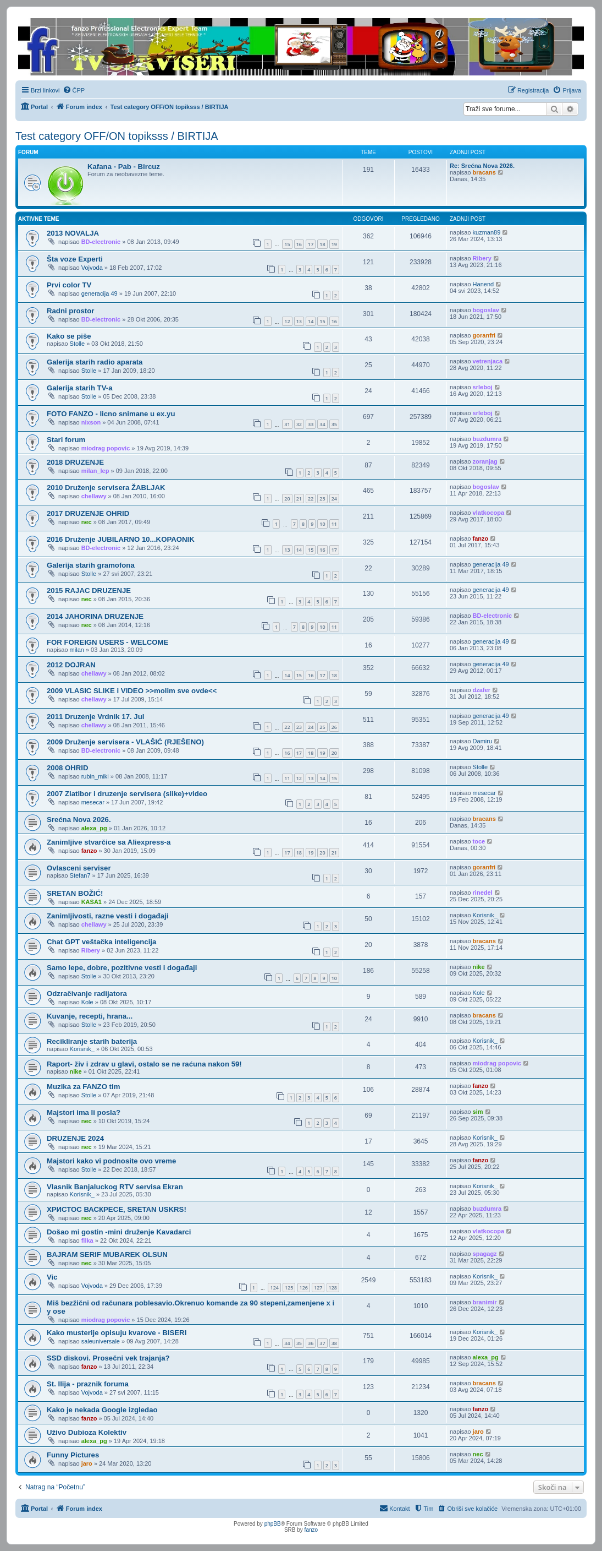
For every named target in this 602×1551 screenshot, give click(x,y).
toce (479, 841)
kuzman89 (487, 232)
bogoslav (486, 310)
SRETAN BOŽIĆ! (75, 893)
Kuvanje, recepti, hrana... (89, 1016)
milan (77, 649)
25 (322, 727)
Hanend (483, 284)
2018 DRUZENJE (75, 462)
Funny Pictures (73, 1455)
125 (289, 1287)
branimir (485, 1302)
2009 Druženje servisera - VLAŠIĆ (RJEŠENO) (125, 742)
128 (333, 1287)
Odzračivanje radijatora (87, 993)
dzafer (481, 690)
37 (322, 1343)
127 (318, 1287)
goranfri (484, 335)
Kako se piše (69, 336)
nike (479, 967)
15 (287, 244)
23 (322, 498)
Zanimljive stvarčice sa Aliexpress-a (108, 842)
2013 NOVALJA (73, 233)
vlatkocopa (488, 512)
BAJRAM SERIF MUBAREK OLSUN (107, 1254)
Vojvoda (92, 267)
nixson (91, 422)
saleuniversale (100, 1341)
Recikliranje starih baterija (92, 1041)
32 (299, 424)
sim (478, 1111)
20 (287, 498)
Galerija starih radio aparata (94, 362)
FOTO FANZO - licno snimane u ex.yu (111, 414)
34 (322, 424)
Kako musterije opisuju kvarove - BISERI (116, 1333)
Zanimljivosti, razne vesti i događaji (107, 916)
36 (310, 1343)
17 (310, 244)
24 (334, 498)
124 (274, 1287)
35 (334, 424)
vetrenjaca (487, 361)
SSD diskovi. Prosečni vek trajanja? (108, 1358)
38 (334, 1343)
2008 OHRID (68, 768)
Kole (87, 1002)
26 (334, 727)
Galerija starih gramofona (91, 565)
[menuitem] (74, 90)
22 (310, 498)
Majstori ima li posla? (83, 1112)
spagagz (485, 1253)
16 (299, 244)
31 (287, 424)
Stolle (77, 343)
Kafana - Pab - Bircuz (123, 166)
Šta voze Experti (75, 259)
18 (322, 244)
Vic (52, 1277)
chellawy (94, 496)
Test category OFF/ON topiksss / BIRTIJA (116, 136)
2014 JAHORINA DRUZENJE (95, 616)
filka (87, 1240)
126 (304, 1287)
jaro (478, 1431)
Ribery (482, 258)
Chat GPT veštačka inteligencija (101, 942)
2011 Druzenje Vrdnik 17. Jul (95, 716)
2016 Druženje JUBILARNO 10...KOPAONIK (121, 539)
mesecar (92, 802)
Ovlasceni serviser (79, 868)
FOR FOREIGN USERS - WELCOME (107, 642)
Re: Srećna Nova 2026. (482, 165)
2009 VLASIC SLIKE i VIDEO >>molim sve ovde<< (132, 691)
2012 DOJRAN (71, 665)
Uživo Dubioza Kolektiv (86, 1432)
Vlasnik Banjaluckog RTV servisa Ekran (115, 1187)
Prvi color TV (69, 285)
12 (287, 321)
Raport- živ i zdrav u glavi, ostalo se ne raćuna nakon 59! (144, 1064)
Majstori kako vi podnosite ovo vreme (111, 1161)
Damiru (482, 741)
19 (334, 244)
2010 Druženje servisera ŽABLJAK (106, 487)
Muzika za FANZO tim (83, 1086)
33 (310, 424)
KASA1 (91, 902)
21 (299, 498)
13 (299, 321)
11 (334, 523)
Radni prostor (70, 311)
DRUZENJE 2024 (75, 1138)
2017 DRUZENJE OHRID (88, 513)
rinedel (483, 892)
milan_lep (95, 470)
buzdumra (487, 439)
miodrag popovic (105, 448)
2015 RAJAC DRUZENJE (89, 590)
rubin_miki (95, 776)
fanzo (481, 538)
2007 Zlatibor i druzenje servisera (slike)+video (127, 794)
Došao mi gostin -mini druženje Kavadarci (119, 1232)
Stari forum (66, 440)
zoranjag (485, 461)
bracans (484, 172)
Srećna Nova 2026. (79, 819)
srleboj (483, 387)
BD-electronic (101, 241)
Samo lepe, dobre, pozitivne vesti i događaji (122, 968)
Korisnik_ (485, 915)
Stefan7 (80, 875)
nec (86, 522)
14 (310, 321)
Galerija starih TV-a (79, 388)
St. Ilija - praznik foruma (88, 1384)
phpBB (272, 1524)
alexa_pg (94, 828)
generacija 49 (99, 293)
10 (322, 523)
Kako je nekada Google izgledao (102, 1410)
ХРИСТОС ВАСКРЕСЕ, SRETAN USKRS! (116, 1209)
